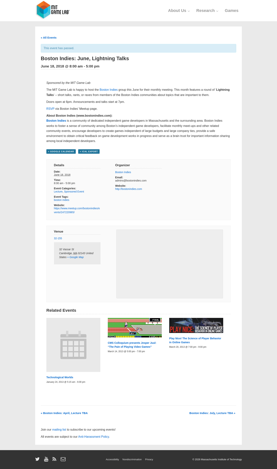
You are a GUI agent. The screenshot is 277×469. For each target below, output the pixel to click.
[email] (63, 460)
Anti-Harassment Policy (93, 436)
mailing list (59, 429)
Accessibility (112, 459)
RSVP (50, 108)
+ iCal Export (89, 151)
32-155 (58, 238)
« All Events (48, 37)
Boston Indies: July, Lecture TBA (212, 413)
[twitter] (38, 460)
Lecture (58, 191)
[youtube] (47, 460)
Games (231, 10)
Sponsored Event (74, 191)
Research (207, 10)
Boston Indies (109, 89)
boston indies (61, 199)
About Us (179, 10)
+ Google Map (75, 257)
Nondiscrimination (132, 459)
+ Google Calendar (61, 151)
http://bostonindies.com (128, 188)
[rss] (55, 460)
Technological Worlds (59, 377)
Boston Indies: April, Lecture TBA (64, 413)
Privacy (149, 459)
